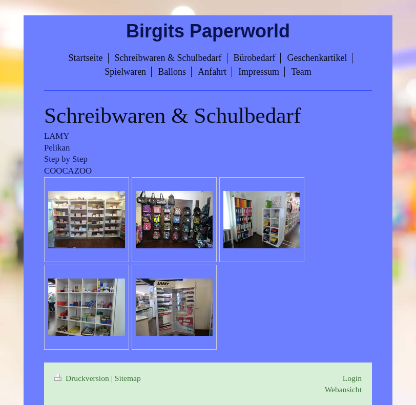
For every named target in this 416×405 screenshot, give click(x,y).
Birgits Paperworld (208, 30)
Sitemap (128, 378)
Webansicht (343, 389)
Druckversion (82, 378)
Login (352, 378)
